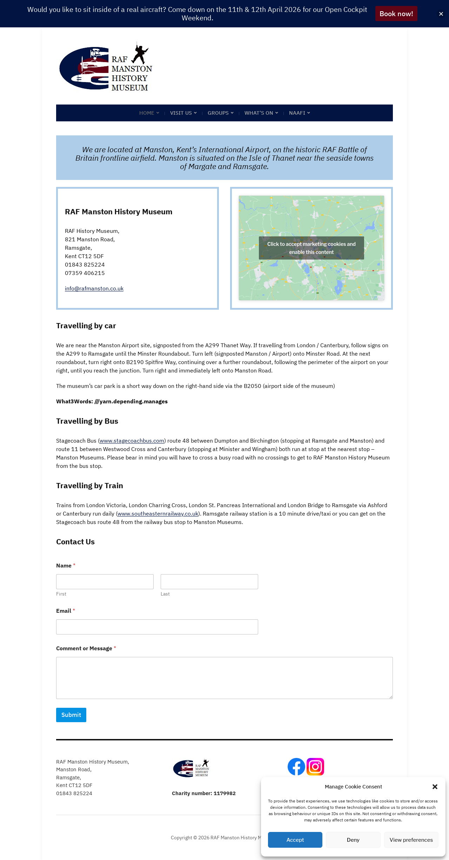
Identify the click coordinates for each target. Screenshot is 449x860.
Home (146, 112)
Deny (353, 840)
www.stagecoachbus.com (132, 440)
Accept (295, 840)
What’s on (258, 112)
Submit (71, 715)
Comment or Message (86, 648)
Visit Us (181, 112)
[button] (434, 786)
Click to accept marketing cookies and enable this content (311, 248)
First (61, 594)
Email (65, 610)
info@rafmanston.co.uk (94, 288)
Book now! (396, 13)
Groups (218, 112)
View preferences (411, 840)
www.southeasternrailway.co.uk (158, 513)
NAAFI (297, 112)
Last (165, 594)
